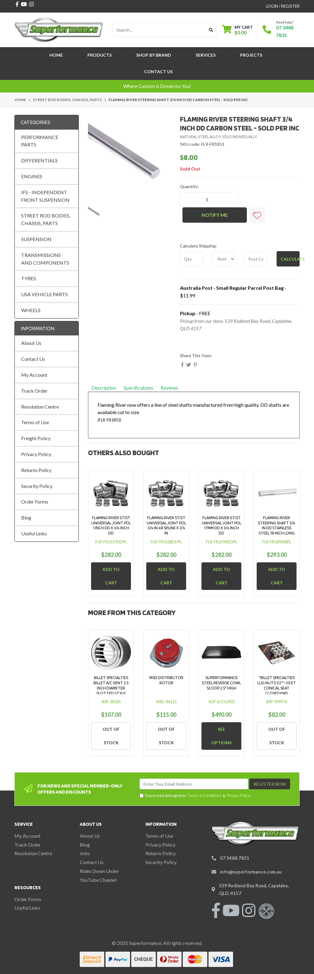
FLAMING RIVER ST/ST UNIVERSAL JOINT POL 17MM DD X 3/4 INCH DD (221, 525)
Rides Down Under (99, 871)
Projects (251, 55)
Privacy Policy (36, 454)
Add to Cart (111, 576)
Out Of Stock (111, 736)
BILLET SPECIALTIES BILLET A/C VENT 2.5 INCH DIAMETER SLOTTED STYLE (111, 685)
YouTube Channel (98, 880)
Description (103, 388)
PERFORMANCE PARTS (39, 141)
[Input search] (159, 30)
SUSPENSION (36, 239)
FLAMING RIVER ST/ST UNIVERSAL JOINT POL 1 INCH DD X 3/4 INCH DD (111, 525)
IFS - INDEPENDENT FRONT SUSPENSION (45, 196)
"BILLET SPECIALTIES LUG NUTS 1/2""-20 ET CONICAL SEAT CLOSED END (276, 685)
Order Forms (34, 501)
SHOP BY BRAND (153, 55)
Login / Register (283, 6)
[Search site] (211, 30)
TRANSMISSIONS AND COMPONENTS (45, 259)
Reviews (172, 388)
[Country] (223, 258)
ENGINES (31, 176)
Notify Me (214, 215)
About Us (31, 343)
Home (56, 55)
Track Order (34, 391)
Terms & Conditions (204, 795)
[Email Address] (194, 784)
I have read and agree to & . (195, 795)
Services (206, 55)
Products (99, 55)
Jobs (85, 853)
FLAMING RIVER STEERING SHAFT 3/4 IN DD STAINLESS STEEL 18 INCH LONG (276, 525)
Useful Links (34, 533)
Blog (26, 517)
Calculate (290, 259)
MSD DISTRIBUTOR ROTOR (166, 680)
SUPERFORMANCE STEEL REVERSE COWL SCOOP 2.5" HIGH (221, 682)
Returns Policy (36, 470)
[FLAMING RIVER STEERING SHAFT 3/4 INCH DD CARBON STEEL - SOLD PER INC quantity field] (209, 199)
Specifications (138, 388)
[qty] (191, 258)
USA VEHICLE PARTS (44, 294)
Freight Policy (36, 438)
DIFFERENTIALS (39, 160)
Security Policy (36, 486)
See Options (221, 736)
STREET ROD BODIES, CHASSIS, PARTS (45, 219)
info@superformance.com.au (251, 871)
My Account (34, 375)
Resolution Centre (40, 407)
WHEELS (30, 310)
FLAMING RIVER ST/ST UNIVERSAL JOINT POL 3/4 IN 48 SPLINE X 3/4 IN (166, 525)
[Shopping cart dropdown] (237, 30)
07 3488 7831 (234, 858)
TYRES (28, 278)
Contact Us (158, 71)
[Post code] (255, 258)
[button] (257, 215)
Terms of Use (35, 422)
